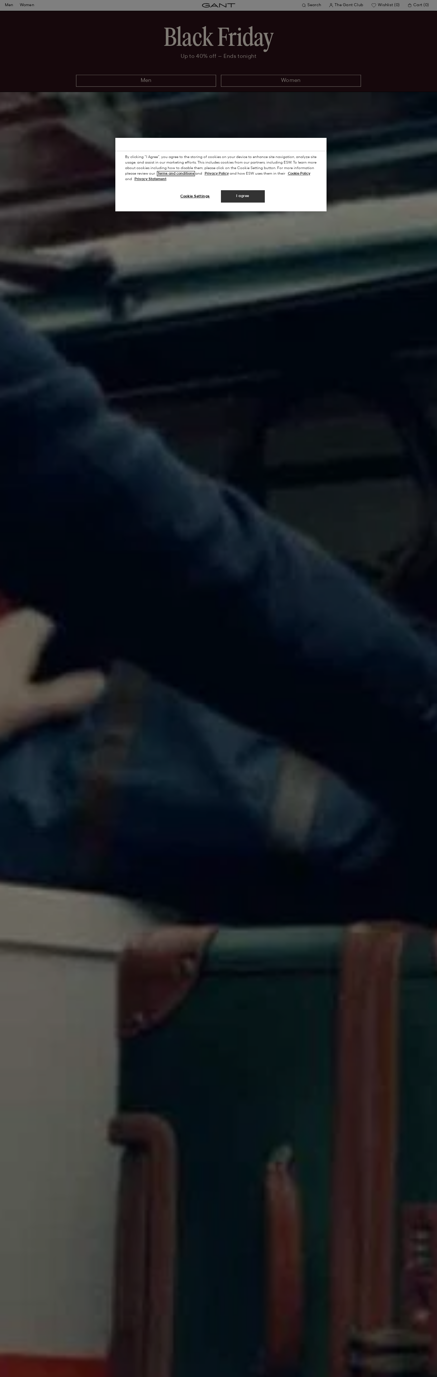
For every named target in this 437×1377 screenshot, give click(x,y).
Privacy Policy (217, 174)
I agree (242, 196)
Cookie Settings (195, 196)
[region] (221, 174)
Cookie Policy (299, 174)
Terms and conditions (176, 174)
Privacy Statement (150, 179)
